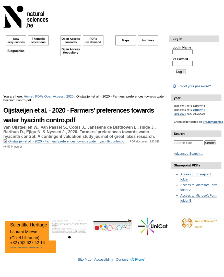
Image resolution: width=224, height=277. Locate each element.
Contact (122, 259)
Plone (137, 259)
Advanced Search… (188, 153)
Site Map (84, 259)
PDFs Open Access (49, 96)
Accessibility (103, 259)
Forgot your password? (191, 86)
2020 (69, 96)
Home (28, 96)
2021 (183, 114)
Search (179, 134)
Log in (177, 39)
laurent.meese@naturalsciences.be (26, 247)
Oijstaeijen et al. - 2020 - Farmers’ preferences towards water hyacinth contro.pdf (64, 141)
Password (180, 59)
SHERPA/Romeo (213, 122)
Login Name (181, 47)
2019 (202, 110)
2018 (196, 110)
